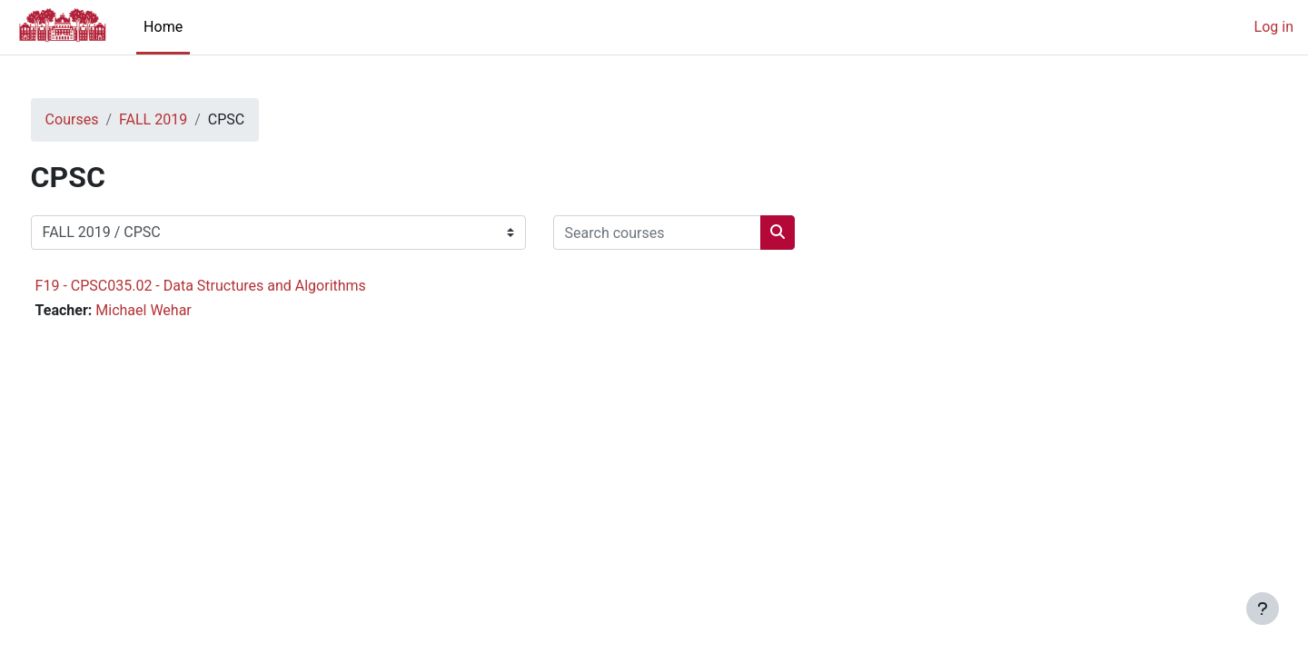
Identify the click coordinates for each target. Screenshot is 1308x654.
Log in (1273, 26)
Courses (106, 119)
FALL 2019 (187, 119)
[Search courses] (691, 232)
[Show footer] (1262, 608)
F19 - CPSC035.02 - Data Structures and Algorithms (234, 285)
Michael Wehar (177, 310)
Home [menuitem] (163, 26)
